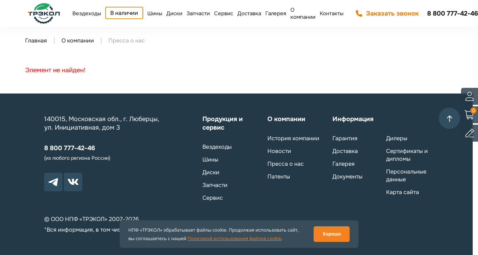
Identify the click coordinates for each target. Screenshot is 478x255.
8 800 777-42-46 (452, 13)
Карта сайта (402, 192)
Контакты (331, 13)
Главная (36, 40)
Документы (347, 176)
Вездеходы (86, 13)
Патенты (278, 176)
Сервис (223, 13)
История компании (293, 138)
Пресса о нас (285, 164)
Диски (174, 13)
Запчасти (198, 13)
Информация (352, 119)
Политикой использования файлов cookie (234, 238)
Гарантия (345, 138)
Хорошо (332, 234)
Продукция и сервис (222, 123)
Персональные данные (406, 175)
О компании (302, 13)
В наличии (124, 13)
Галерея (275, 13)
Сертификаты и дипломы (407, 155)
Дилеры (396, 138)
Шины (154, 13)
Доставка (249, 13)
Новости (279, 151)
